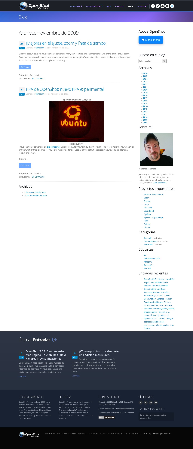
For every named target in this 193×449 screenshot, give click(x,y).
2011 (145, 114)
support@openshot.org (124, 409)
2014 (145, 106)
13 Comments (38, 78)
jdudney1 (79, 144)
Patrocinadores (151, 409)
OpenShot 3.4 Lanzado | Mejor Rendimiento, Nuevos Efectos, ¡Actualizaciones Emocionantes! (158, 302)
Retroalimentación (152, 258)
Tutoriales (148, 244)
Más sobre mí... (160, 182)
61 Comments (38, 176)
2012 (145, 111)
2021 (145, 87)
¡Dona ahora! (151, 39)
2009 (145, 120)
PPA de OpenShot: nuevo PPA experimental (65, 89)
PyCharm (148, 214)
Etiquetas (146, 249)
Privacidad (145, 434)
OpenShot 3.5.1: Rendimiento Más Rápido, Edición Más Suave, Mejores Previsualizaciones (159, 282)
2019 (145, 92)
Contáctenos (109, 397)
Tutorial (147, 268)
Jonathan (40, 47)
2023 (145, 81)
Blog (130, 6)
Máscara (148, 262)
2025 (145, 76)
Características (93, 6)
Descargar (76, 6)
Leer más (22, 376)
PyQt (146, 220)
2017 (145, 98)
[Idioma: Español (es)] (172, 6)
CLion (146, 197)
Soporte (119, 6)
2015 (145, 103)
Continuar (24, 67)
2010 (145, 117)
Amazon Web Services (154, 194)
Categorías (147, 232)
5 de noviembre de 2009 (35, 192)
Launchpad (149, 211)
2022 (145, 84)
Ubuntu (147, 227)
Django (147, 201)
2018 (145, 95)
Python (147, 224)
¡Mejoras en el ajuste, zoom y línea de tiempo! (66, 43)
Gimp (146, 204)
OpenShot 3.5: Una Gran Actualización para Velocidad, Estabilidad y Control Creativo (157, 292)
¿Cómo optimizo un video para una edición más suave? (99, 353)
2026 (145, 73)
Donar (141, 6)
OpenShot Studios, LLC (99, 434)
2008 (145, 122)
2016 (145, 100)
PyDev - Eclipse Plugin (153, 217)
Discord (130, 413)
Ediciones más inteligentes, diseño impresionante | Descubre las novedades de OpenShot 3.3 (159, 311)
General (147, 238)
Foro (124, 413)
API (108, 6)
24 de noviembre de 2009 (35, 195)
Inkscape (148, 207)
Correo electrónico (113, 413)
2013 (145, 109)
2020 (145, 89)
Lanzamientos (150, 241)
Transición (148, 265)
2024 (145, 78)
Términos (156, 434)
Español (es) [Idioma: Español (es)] (166, 434)
